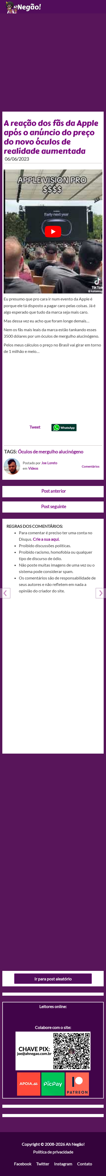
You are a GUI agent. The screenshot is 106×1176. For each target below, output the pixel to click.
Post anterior (53, 491)
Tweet (34, 426)
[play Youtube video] (53, 231)
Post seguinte (53, 506)
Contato (84, 1163)
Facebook (22, 1163)
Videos (33, 468)
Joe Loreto (49, 463)
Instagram (63, 1163)
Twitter (42, 1163)
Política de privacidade (53, 1151)
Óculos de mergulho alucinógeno (50, 451)
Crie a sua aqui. (46, 539)
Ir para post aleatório (53, 978)
